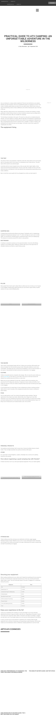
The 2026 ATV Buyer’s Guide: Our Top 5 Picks (42, 671)
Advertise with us (4, 1)
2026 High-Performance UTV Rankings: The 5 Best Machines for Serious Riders (14, 671)
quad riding (6, 376)
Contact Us (13, 1)
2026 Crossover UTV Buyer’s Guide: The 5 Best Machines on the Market (13, 713)
